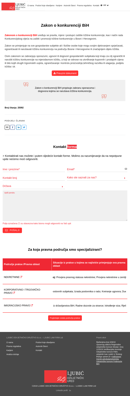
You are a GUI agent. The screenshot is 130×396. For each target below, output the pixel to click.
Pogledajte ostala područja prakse (65, 318)
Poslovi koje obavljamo (44, 5)
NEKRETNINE (11, 277)
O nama (30, 5)
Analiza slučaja (12, 354)
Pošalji (12, 230)
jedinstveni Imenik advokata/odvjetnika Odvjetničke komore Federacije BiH (109, 360)
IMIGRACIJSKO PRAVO (17, 305)
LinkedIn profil (63, 390)
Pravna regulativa (84, 5)
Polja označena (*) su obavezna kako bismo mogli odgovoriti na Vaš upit (37, 223)
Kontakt (96, 5)
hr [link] (105, 5)
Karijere (59, 5)
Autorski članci (70, 5)
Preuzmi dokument (65, 73)
